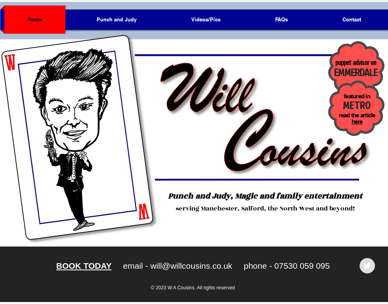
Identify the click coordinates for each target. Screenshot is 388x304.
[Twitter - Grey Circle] (367, 265)
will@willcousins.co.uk (191, 265)
